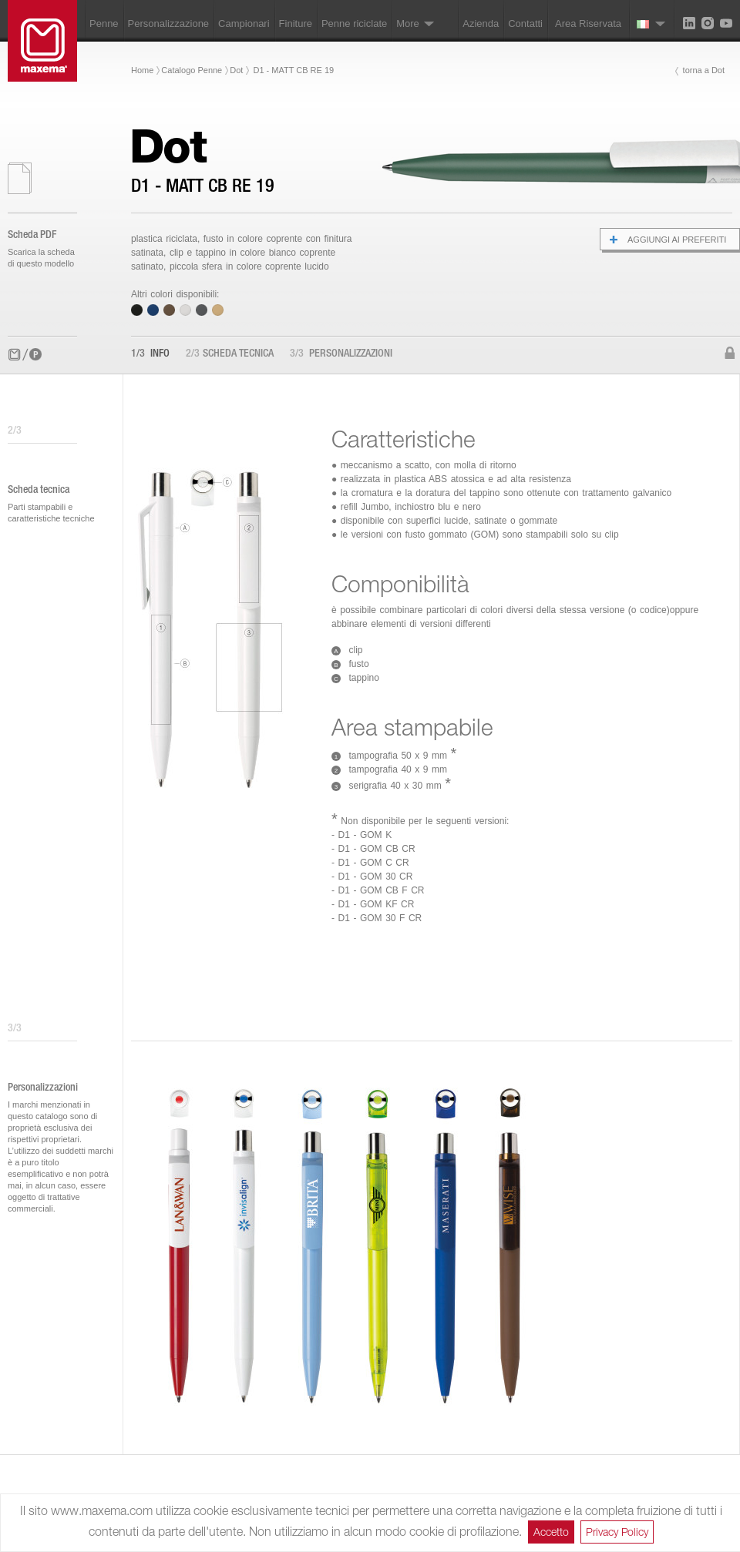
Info (150, 354)
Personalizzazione (169, 23)
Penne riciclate (354, 23)
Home (142, 70)
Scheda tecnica (230, 354)
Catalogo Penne (191, 70)
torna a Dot (704, 70)
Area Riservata (588, 23)
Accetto (551, 1531)
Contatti (525, 23)
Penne (104, 23)
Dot (236, 70)
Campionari (243, 23)
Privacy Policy (617, 1531)
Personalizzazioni (341, 354)
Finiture (295, 23)
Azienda (480, 23)
